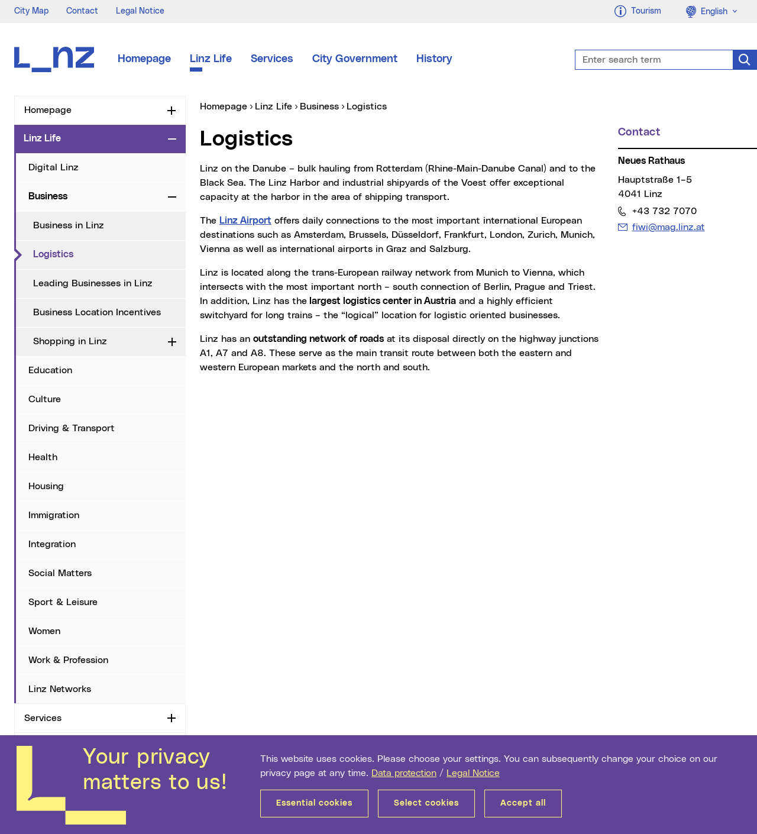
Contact (82, 11)
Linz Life (211, 59)
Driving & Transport (71, 428)
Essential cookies (314, 803)
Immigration (53, 515)
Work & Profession (68, 660)
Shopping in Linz (70, 341)
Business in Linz (68, 225)
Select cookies (426, 803)
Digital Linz (53, 167)
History (434, 59)
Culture (44, 399)
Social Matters (60, 573)
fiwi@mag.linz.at (668, 227)
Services (272, 59)
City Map (31, 11)
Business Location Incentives (97, 312)
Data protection (403, 773)
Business (47, 196)
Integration (52, 544)
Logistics (96, 253)
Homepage (144, 59)
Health (42, 457)
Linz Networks (59, 689)
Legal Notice (473, 773)
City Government (354, 59)
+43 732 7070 (664, 211)
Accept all (523, 803)
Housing (46, 486)
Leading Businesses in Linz (93, 283)
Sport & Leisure (63, 602)
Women (44, 631)
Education (50, 370)
